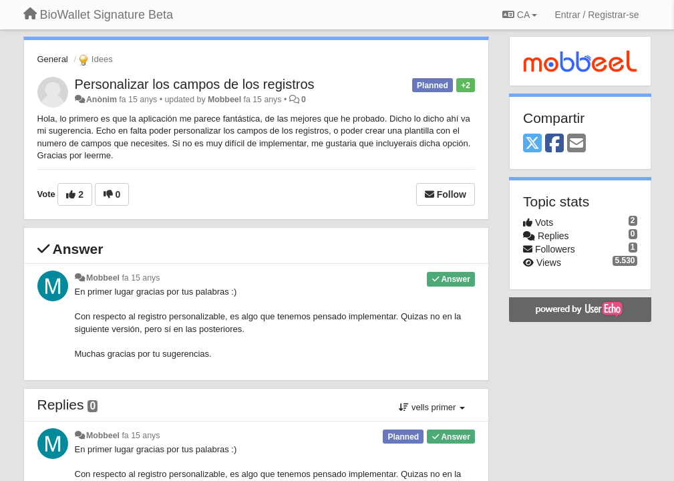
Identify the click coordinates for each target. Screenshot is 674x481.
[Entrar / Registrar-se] (596, 14)
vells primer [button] (432, 407)
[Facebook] (554, 144)
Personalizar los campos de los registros (195, 84)
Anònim (101, 99)
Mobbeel (224, 99)
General (52, 59)
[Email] (576, 144)
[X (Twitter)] (532, 144)
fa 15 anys (141, 278)
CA (519, 14)
